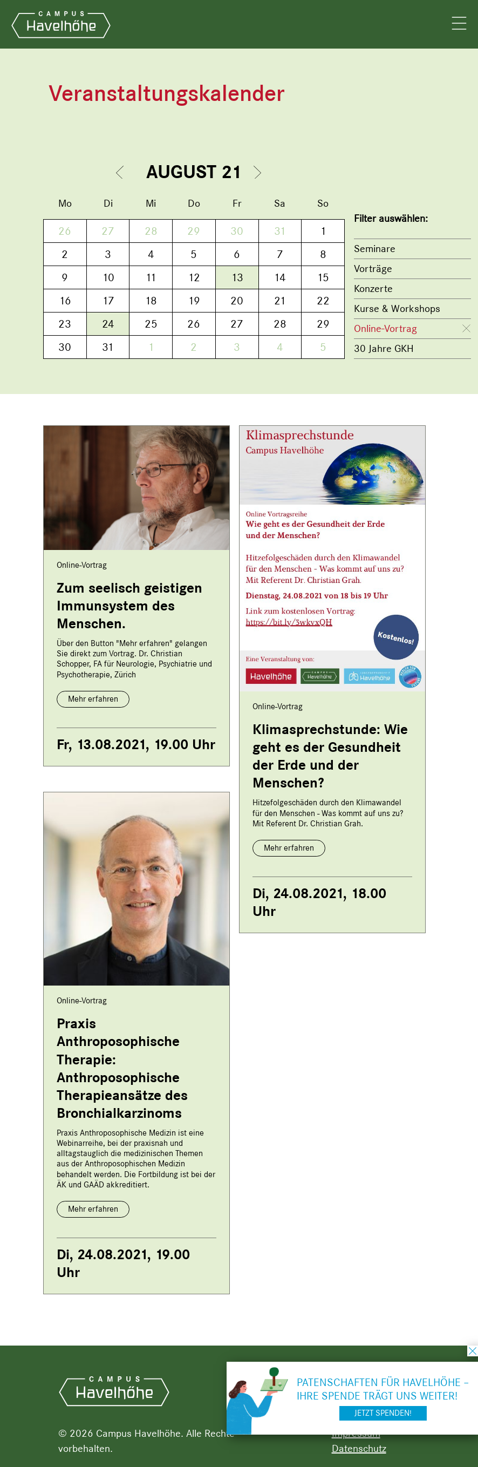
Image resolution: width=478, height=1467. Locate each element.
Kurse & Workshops (397, 308)
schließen (472, 1351)
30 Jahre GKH (384, 348)
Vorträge (373, 268)
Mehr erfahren (93, 699)
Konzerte (373, 288)
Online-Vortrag (385, 328)
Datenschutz (359, 1448)
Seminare (374, 248)
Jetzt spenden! (383, 1413)
